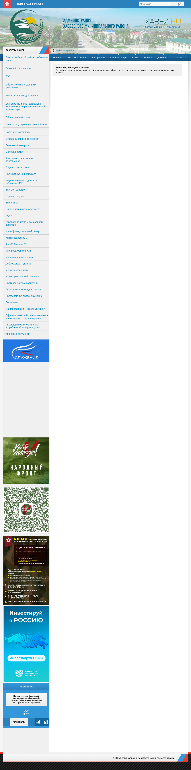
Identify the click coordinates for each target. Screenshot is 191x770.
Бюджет (148, 57)
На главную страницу (7, 4)
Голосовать (19, 722)
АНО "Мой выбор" (77, 57)
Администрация (118, 57)
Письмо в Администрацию (29, 4)
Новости (57, 57)
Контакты (179, 57)
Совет (135, 57)
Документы (163, 57)
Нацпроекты (98, 57)
